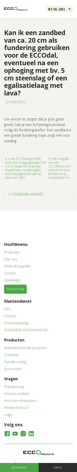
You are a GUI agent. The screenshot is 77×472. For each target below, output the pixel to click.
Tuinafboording (15, 362)
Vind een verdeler (16, 393)
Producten (12, 252)
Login (8, 414)
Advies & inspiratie (17, 266)
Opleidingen (12, 280)
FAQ (7, 309)
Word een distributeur (20, 400)
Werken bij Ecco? (16, 407)
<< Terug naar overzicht (25, 193)
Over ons (10, 259)
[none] (59, 9)
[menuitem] (59, 9)
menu (58, 467)
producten (19, 467)
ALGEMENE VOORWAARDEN (25, 330)
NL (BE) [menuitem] (59, 9)
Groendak (11, 355)
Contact (10, 273)
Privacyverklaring (16, 323)
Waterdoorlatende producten (25, 348)
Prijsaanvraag (15, 289)
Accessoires (13, 369)
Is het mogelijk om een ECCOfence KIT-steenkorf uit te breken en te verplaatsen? (60, 168)
